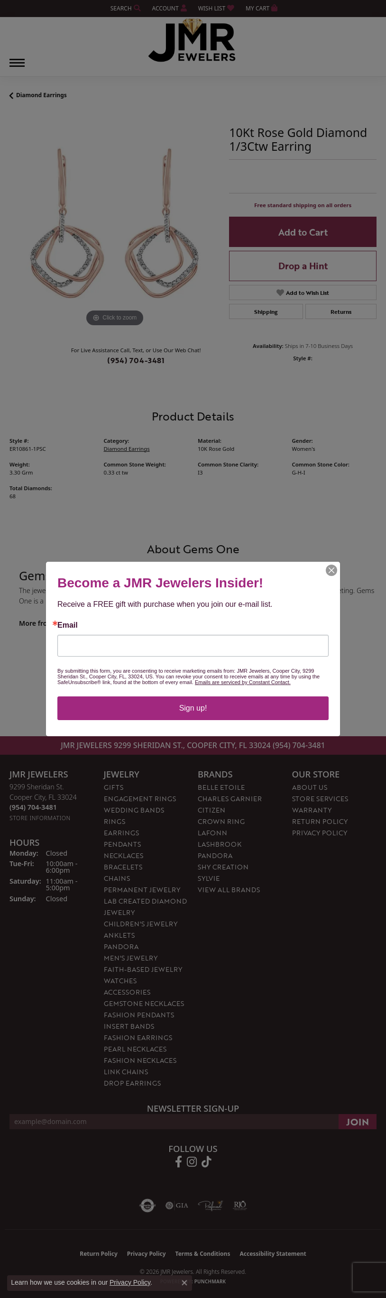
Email (67, 625)
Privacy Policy (130, 1282)
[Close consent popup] (184, 1283)
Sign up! (193, 708)
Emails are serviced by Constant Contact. (243, 682)
